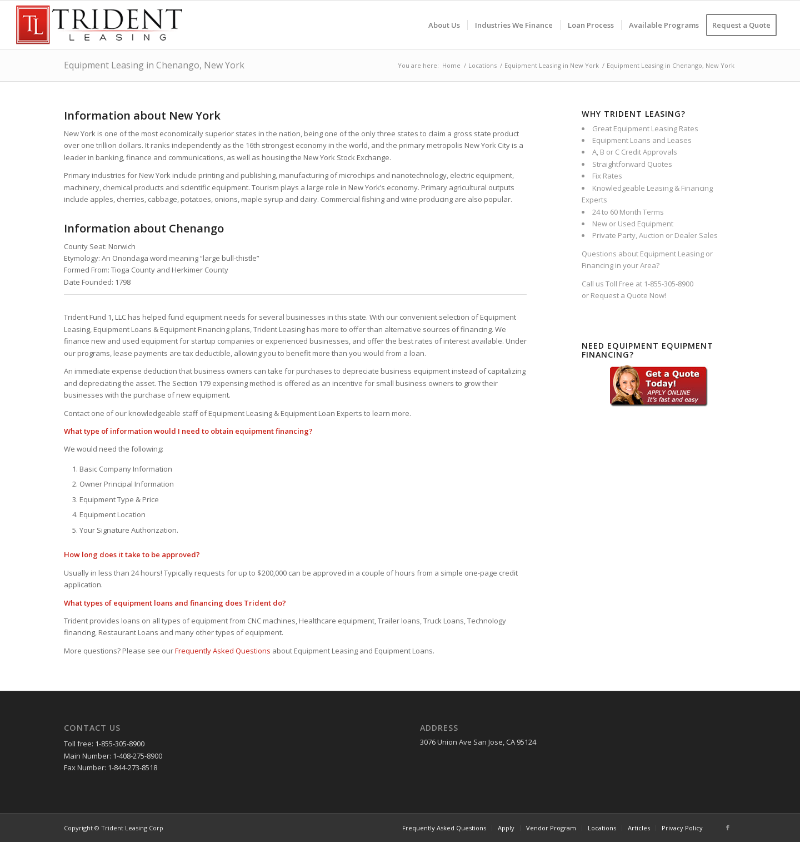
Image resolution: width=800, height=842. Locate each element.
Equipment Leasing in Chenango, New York (154, 65)
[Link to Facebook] (727, 827)
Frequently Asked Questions (223, 651)
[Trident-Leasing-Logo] (99, 25)
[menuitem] (444, 25)
